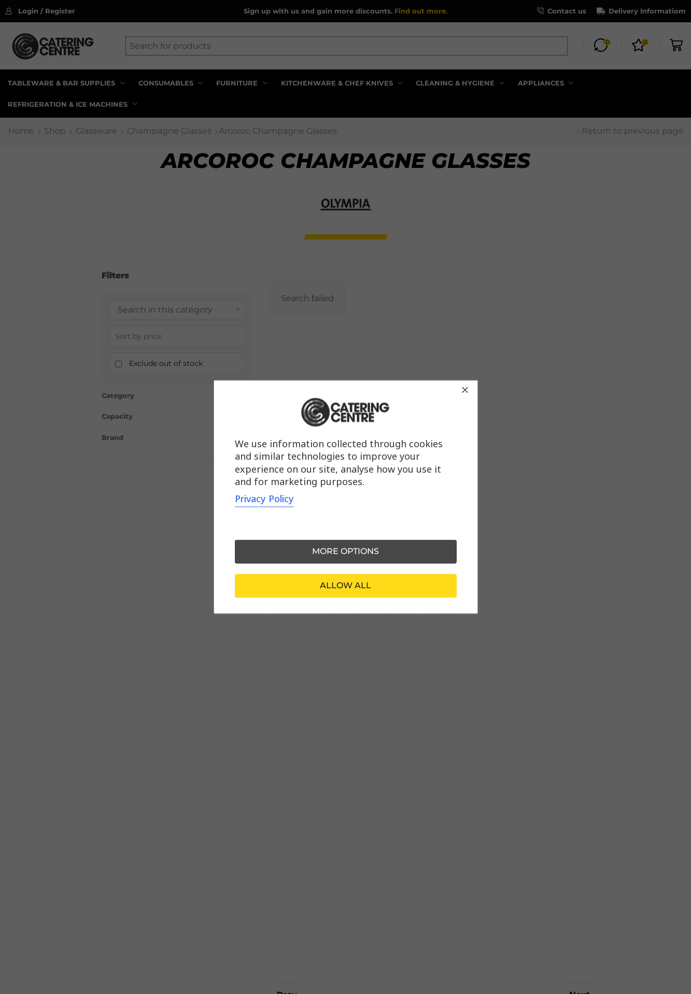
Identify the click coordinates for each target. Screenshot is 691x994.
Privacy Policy (264, 499)
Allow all (345, 586)
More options (345, 552)
